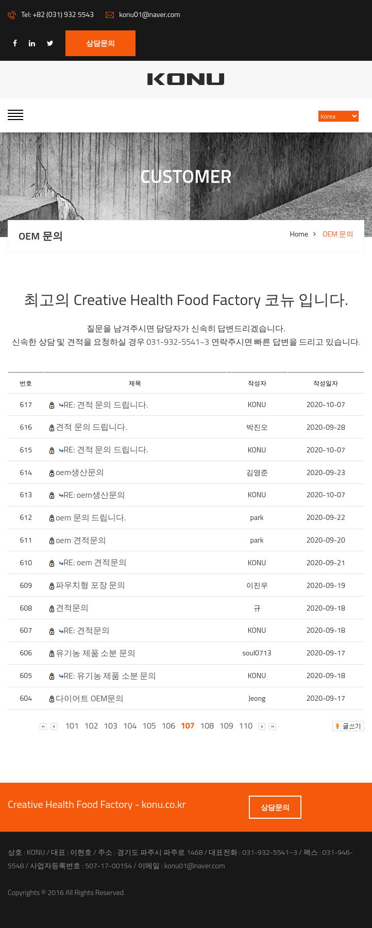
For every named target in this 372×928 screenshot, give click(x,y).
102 (91, 726)
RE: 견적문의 (86, 630)
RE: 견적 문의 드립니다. (105, 405)
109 (226, 726)
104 (130, 726)
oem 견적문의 (81, 540)
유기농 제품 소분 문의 (96, 653)
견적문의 (72, 608)
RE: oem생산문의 (94, 495)
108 (207, 726)
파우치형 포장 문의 (90, 585)
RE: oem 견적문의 (95, 562)
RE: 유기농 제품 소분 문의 (109, 676)
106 (168, 726)
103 (110, 726)
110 (245, 726)
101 (72, 726)
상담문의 (100, 43)
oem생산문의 (80, 472)
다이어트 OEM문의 (90, 698)
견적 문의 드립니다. (91, 427)
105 (149, 726)
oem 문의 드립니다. (91, 518)
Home (299, 234)
